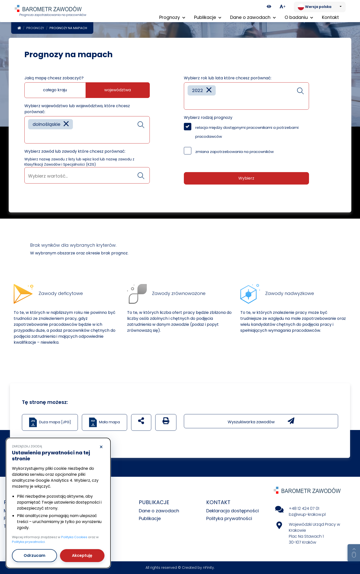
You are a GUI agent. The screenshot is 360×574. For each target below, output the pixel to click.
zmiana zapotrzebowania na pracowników (234, 151)
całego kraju (55, 90)
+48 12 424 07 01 (304, 508)
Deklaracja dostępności (232, 511)
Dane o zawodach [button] (253, 17)
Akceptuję (82, 555)
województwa (117, 90)
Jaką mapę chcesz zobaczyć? (54, 78)
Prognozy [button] (172, 17)
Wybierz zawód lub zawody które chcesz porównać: (74, 151)
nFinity (208, 567)
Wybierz (246, 178)
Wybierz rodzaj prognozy (208, 117)
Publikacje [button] (207, 17)
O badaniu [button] (299, 17)
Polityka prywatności (229, 518)
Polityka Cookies (74, 537)
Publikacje (150, 518)
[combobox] (87, 130)
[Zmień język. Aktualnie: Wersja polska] (319, 7)
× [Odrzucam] (101, 447)
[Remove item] (66, 124)
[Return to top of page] (354, 553)
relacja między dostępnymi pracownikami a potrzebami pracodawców (247, 132)
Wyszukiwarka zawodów (261, 421)
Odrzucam (34, 555)
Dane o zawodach (159, 511)
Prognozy (35, 28)
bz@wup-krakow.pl (307, 514)
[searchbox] (30, 136)
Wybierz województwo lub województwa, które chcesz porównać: (77, 109)
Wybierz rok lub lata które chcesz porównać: (227, 78)
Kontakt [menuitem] (330, 17)
